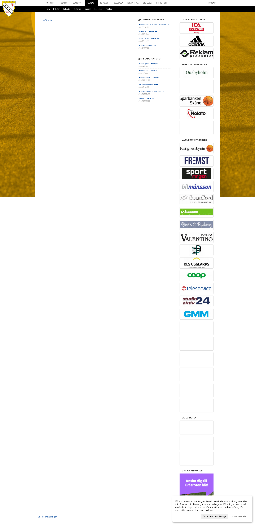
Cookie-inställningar (47, 517)
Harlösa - (146, 98)
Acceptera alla (239, 516)
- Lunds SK (147, 45)
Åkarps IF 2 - (148, 31)
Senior (65, 3)
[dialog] (212, 508)
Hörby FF (51, 3)
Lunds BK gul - (149, 38)
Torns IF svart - (149, 84)
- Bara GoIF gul (151, 91)
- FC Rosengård (149, 77)
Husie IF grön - (149, 64)
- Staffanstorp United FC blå (154, 24)
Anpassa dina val (183, 516)
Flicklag (104, 3)
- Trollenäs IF (148, 70)
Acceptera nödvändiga (214, 516)
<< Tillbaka (47, 20)
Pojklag (91, 3)
